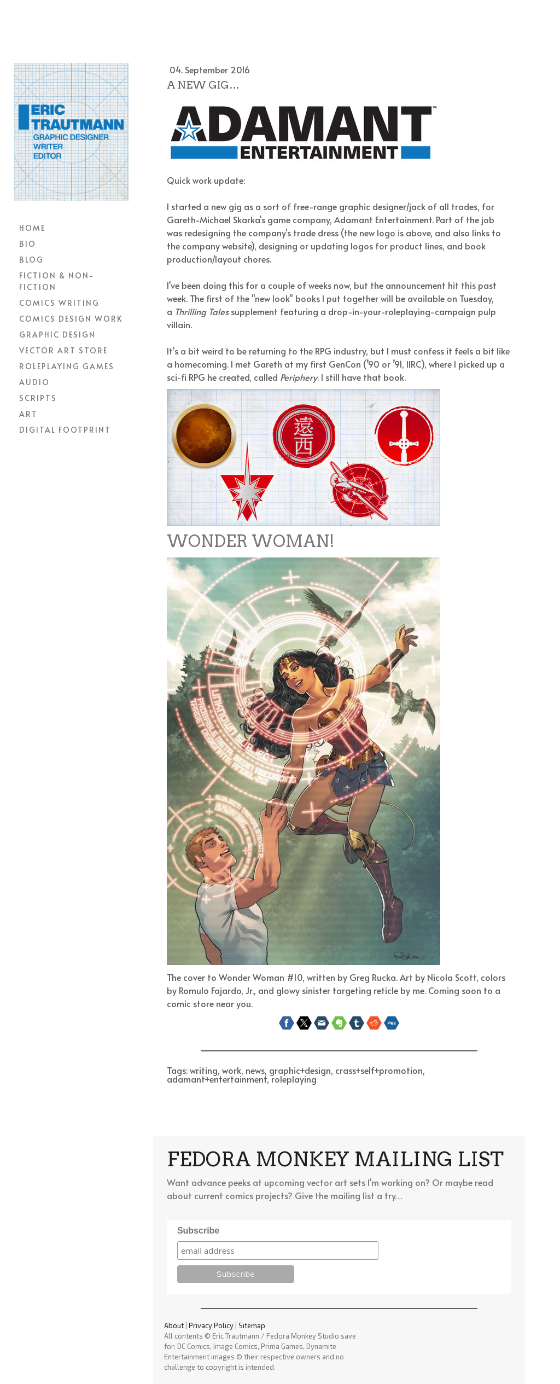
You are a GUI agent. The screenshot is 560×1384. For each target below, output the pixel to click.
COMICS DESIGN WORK (70, 318)
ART (28, 414)
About (174, 1325)
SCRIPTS (38, 398)
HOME (32, 228)
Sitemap (251, 1325)
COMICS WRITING (59, 303)
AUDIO (34, 382)
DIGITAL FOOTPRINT (65, 429)
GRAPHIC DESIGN (57, 334)
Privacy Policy (211, 1325)
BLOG (31, 259)
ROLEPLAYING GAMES (66, 366)
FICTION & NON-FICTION (57, 281)
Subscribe (198, 1230)
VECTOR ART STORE (63, 350)
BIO (27, 244)
